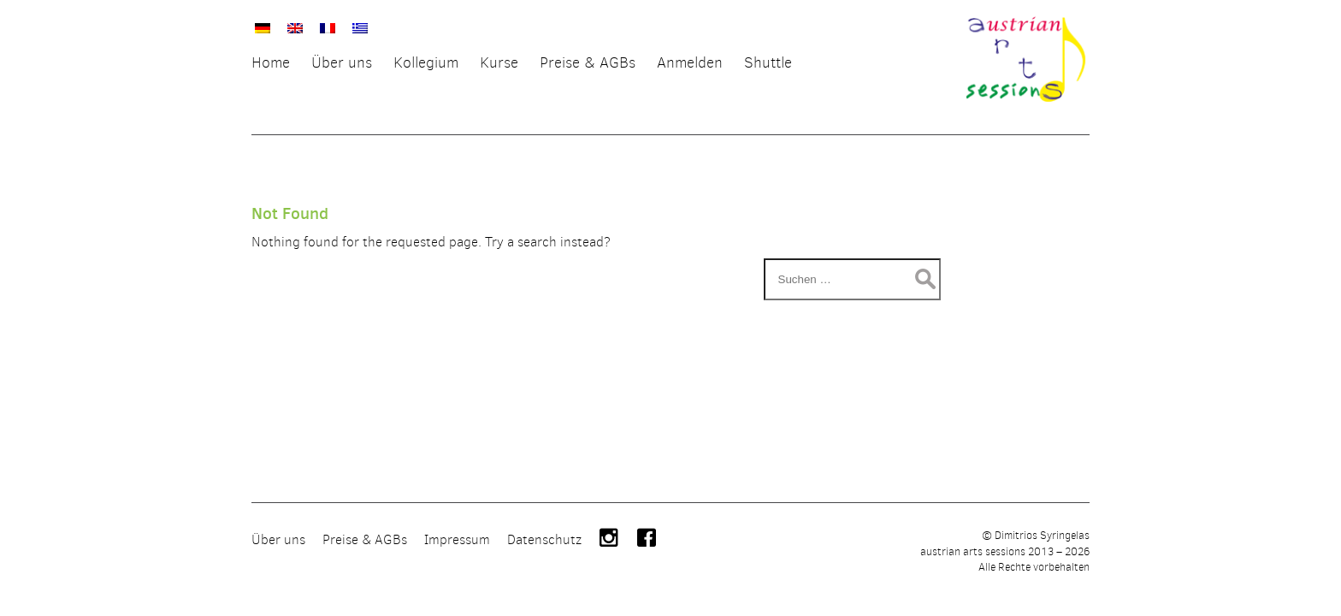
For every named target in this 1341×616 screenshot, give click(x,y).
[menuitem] (262, 26)
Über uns (278, 567)
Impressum (457, 567)
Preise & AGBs (364, 567)
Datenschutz (544, 567)
